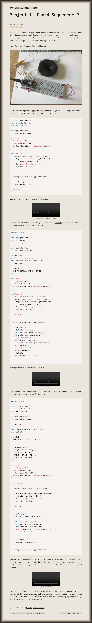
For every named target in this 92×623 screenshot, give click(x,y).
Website (29, 608)
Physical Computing (16, 27)
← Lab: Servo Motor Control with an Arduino (27, 613)
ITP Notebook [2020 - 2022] (24, 8)
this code (58, 223)
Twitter (41, 608)
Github (35, 608)
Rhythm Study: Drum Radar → (71, 613)
